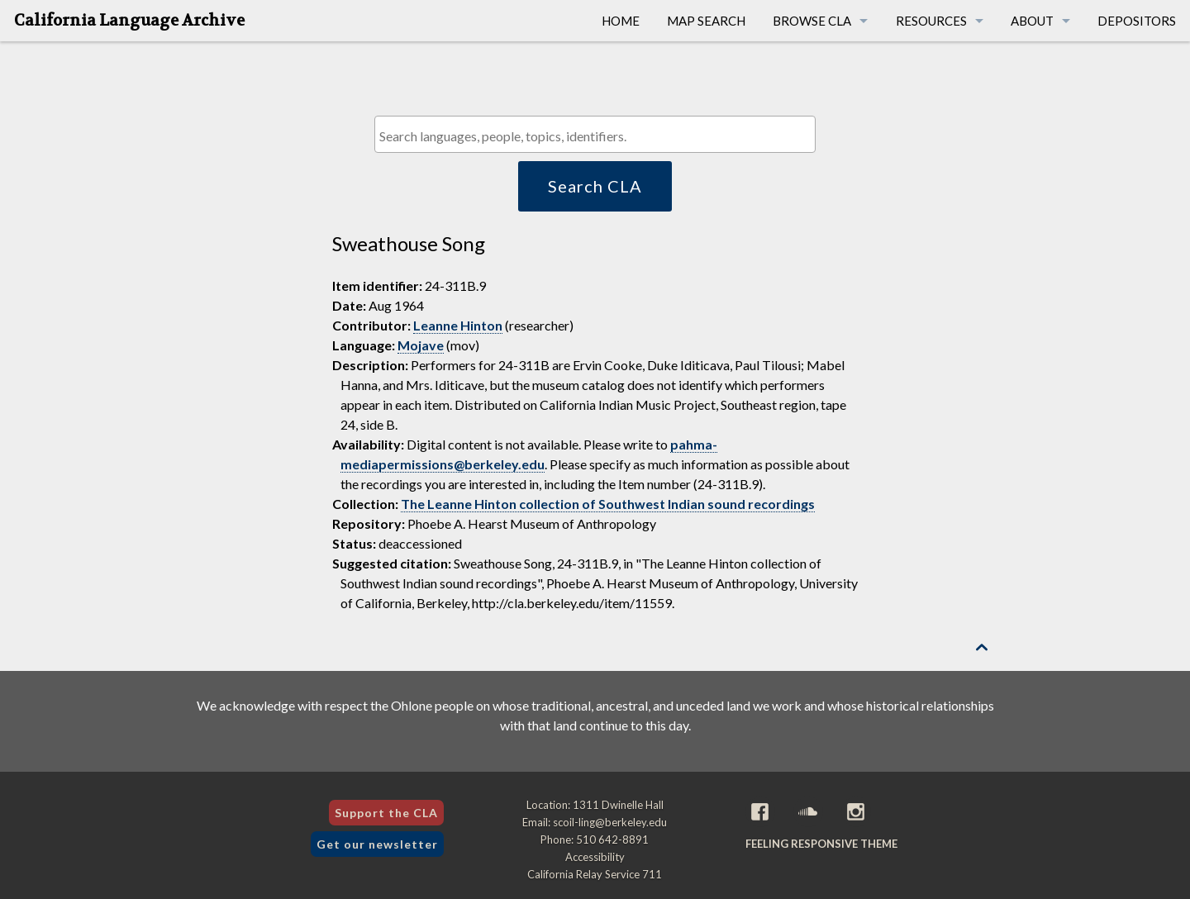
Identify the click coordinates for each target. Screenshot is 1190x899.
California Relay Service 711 (594, 874)
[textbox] (598, 136)
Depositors (1136, 20)
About (1032, 20)
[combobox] (594, 134)
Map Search (706, 20)
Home (621, 20)
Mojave (420, 345)
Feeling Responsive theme (821, 843)
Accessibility (595, 856)
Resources (931, 20)
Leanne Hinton (457, 325)
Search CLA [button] (595, 186)
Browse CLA (812, 20)
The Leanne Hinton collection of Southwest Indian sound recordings (608, 503)
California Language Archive (129, 21)
